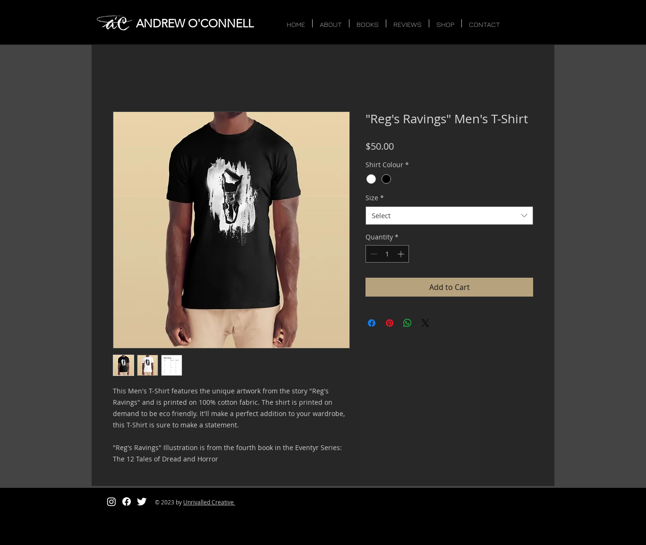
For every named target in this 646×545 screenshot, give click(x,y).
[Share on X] (425, 323)
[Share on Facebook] (371, 323)
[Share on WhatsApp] (407, 323)
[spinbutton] (387, 254)
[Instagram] (111, 501)
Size (375, 197)
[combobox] (449, 215)
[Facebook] (126, 501)
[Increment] (402, 254)
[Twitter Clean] (141, 501)
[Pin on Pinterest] (389, 323)
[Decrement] (373, 254)
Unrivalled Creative (209, 502)
